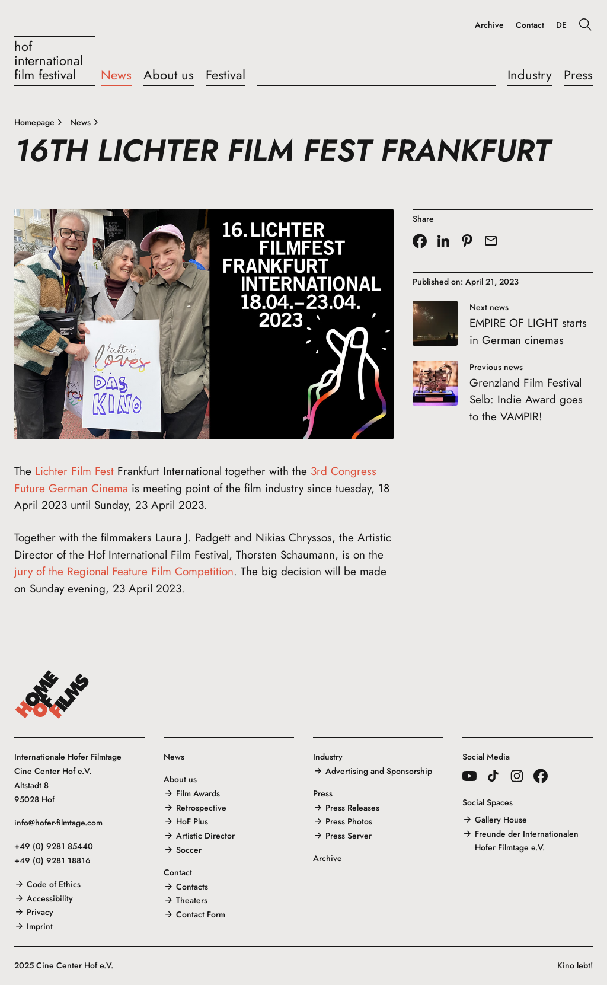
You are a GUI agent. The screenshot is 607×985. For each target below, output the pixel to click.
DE (561, 25)
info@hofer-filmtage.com (58, 822)
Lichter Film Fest (74, 471)
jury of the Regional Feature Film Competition (124, 571)
